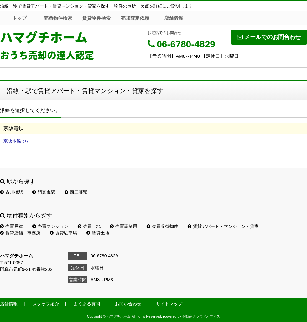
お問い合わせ (128, 303)
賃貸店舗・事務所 (20, 232)
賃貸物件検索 (96, 18)
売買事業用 (123, 226)
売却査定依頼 (135, 18)
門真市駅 (43, 192)
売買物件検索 (58, 18)
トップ (20, 18)
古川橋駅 (11, 192)
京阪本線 (16, 140)
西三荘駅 (76, 192)
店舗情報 (173, 18)
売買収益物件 (162, 226)
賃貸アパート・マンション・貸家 (223, 226)
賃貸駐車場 (63, 232)
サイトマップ (169, 303)
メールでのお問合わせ (269, 37)
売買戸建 (11, 226)
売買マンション (50, 226)
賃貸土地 (97, 232)
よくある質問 (87, 303)
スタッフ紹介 (46, 303)
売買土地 (89, 226)
